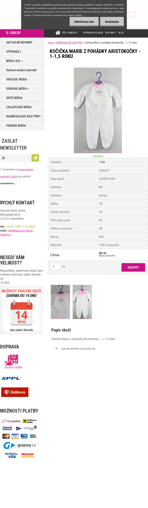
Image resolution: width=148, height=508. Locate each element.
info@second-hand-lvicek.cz (17, 232)
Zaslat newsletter (13, 144)
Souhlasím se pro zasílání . (16, 176)
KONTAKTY (110, 32)
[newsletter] (35, 157)
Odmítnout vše (84, 21)
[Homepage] (56, 33)
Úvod (50, 42)
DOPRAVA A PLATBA (93, 32)
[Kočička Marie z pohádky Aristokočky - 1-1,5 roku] (98, 69)
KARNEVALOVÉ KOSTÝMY (69, 42)
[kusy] (55, 266)
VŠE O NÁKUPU (69, 32)
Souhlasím (112, 21)
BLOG (121, 32)
